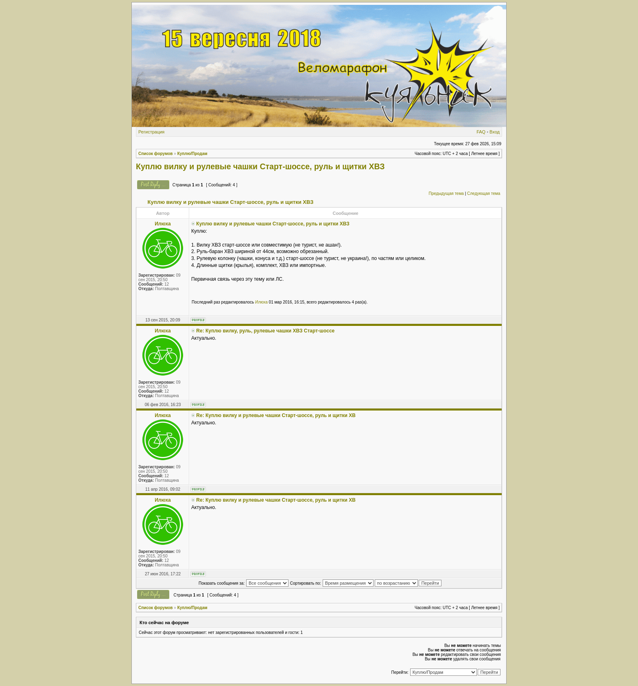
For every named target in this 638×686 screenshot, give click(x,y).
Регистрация (151, 131)
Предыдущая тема (445, 193)
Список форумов (155, 153)
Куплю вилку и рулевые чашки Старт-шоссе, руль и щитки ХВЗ (260, 166)
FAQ (480, 131)
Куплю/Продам (192, 153)
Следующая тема (483, 193)
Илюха (261, 302)
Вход (494, 131)
